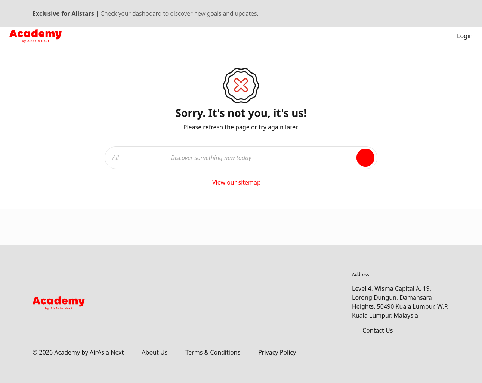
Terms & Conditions (212, 352)
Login (460, 36)
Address (360, 274)
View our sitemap (241, 182)
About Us (154, 352)
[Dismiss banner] (445, 13)
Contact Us (377, 330)
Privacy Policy (277, 352)
